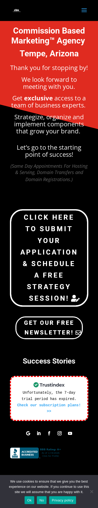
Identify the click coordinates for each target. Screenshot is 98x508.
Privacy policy (62, 500)
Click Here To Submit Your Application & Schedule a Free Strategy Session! (49, 257)
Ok (29, 500)
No (41, 500)
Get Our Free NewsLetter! (49, 328)
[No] (91, 491)
